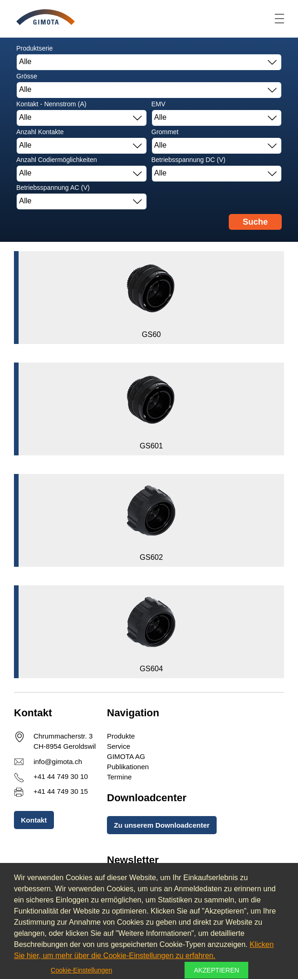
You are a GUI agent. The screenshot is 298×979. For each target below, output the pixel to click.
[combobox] (149, 62)
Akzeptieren (216, 970)
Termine (119, 777)
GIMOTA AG (126, 756)
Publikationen (128, 767)
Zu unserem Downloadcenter (162, 825)
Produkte (121, 736)
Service (118, 746)
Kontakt (34, 820)
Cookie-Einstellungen (81, 970)
